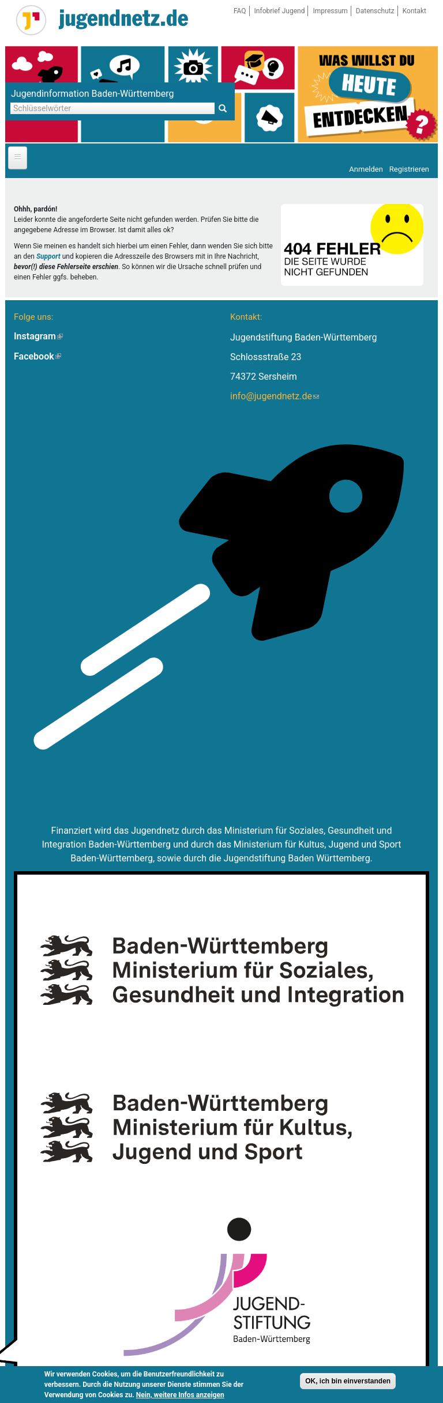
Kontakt (414, 11)
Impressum (330, 11)
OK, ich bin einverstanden (348, 1381)
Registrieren (409, 169)
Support (48, 256)
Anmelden (366, 169)
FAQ (240, 11)
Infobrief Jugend (279, 11)
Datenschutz (375, 11)
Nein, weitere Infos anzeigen (180, 1395)
